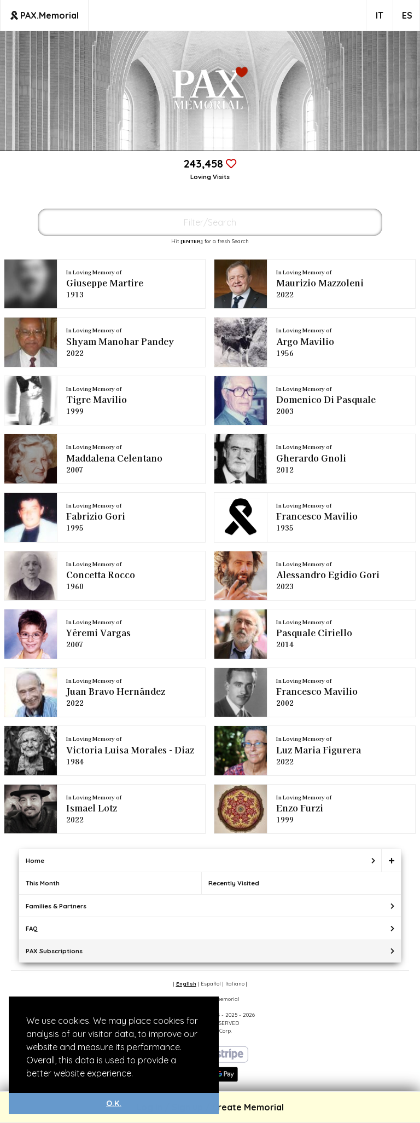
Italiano (234, 983)
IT (379, 15)
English (186, 983)
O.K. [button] (113, 1103)
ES (407, 15)
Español (211, 983)
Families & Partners (56, 906)
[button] (136, 1074)
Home (35, 860)
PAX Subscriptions (54, 951)
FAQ (32, 928)
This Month (43, 883)
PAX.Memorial (44, 15)
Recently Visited (233, 883)
